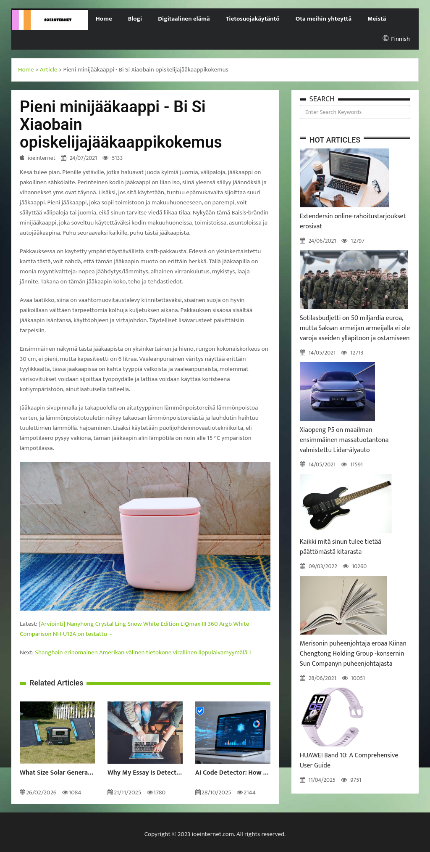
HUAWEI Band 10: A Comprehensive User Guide (349, 760)
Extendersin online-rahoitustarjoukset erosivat (353, 221)
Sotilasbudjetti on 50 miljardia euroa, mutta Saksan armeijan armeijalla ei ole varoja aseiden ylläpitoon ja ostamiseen (355, 328)
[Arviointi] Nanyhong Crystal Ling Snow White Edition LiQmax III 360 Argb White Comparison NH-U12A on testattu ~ (134, 629)
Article (49, 69)
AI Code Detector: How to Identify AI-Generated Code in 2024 (232, 773)
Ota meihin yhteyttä (323, 18)
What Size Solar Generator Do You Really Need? (57, 773)
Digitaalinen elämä (184, 18)
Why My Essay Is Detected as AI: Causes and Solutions (145, 773)
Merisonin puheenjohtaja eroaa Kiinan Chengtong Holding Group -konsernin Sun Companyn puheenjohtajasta (353, 653)
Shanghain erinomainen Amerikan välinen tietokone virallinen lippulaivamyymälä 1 (143, 652)
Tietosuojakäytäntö (253, 18)
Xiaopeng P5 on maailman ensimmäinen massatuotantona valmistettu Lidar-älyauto (344, 440)
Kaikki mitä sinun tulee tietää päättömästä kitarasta (340, 547)
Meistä (376, 18)
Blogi (135, 18)
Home (104, 18)
